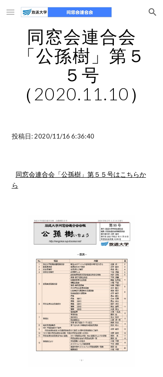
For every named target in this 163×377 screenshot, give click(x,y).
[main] (81, 65)
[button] (10, 12)
